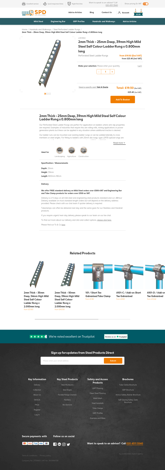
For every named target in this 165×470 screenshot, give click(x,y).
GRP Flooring (97, 388)
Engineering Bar (58, 21)
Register (37, 410)
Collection (37, 390)
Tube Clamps (98, 408)
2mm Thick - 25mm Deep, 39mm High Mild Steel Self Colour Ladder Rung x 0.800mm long (62, 32)
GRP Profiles (79, 21)
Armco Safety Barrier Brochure (128, 395)
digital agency (137, 454)
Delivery (37, 385)
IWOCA (37, 400)
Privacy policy (45, 455)
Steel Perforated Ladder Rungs (66, 29)
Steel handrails (98, 403)
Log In (37, 414)
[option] (47, 64)
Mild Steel (38, 21)
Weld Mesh (97, 398)
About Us (37, 395)
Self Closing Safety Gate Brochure (128, 401)
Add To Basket (123, 99)
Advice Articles (129, 21)
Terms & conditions (29, 455)
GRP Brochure (128, 390)
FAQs (37, 405)
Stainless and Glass (97, 418)
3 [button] (50, 94)
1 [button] (45, 94)
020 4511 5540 (112, 5)
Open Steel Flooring (98, 393)
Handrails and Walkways (103, 21)
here (63, 224)
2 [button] (47, 94)
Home (24, 29)
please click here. (104, 220)
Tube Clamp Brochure (128, 385)
